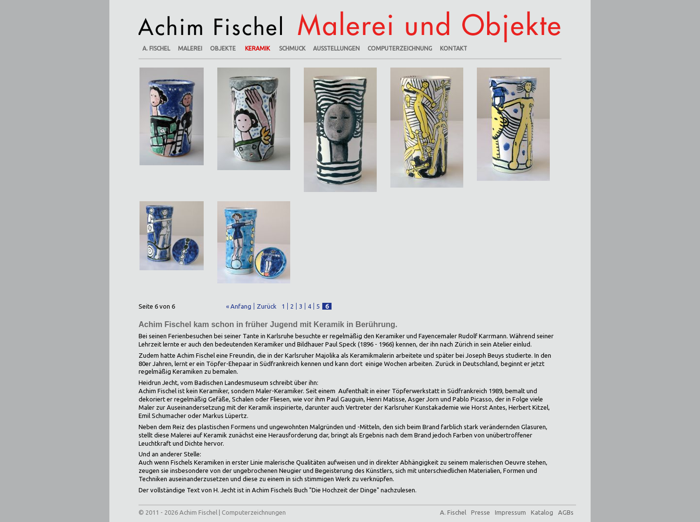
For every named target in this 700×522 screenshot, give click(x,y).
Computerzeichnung (400, 48)
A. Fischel (156, 48)
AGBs (566, 512)
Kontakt (453, 48)
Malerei (190, 48)
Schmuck (292, 48)
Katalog (542, 512)
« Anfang (238, 306)
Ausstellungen (336, 48)
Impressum (510, 512)
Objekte (223, 48)
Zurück (267, 306)
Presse (480, 512)
